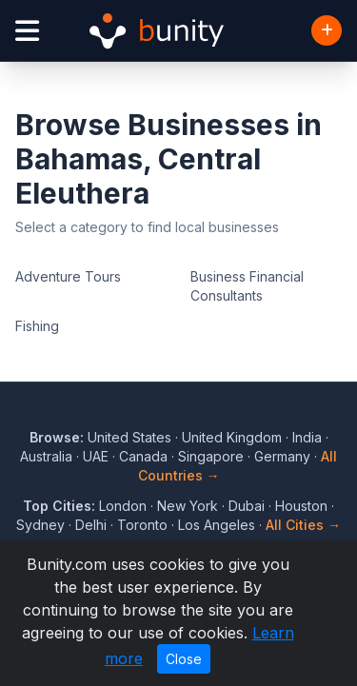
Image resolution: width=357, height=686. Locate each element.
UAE (96, 456)
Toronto (142, 525)
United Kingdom (232, 437)
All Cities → (303, 525)
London (123, 506)
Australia (46, 456)
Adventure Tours (68, 276)
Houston (301, 506)
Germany (282, 456)
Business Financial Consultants (247, 286)
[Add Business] (326, 30)
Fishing (37, 326)
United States (129, 437)
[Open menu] (27, 30)
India (307, 437)
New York (187, 506)
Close (184, 659)
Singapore (211, 456)
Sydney (40, 525)
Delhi (91, 525)
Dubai (246, 506)
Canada (143, 456)
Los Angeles (216, 525)
